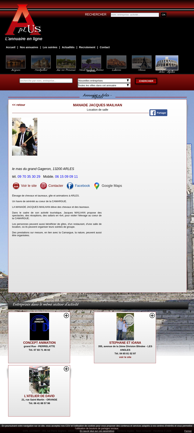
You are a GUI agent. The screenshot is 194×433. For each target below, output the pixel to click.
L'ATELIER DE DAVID (39, 396)
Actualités (68, 47)
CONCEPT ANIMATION (39, 342)
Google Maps (107, 186)
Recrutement (87, 47)
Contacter (51, 186)
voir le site (125, 357)
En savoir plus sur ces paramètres (97, 431)
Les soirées (50, 47)
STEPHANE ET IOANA (125, 342)
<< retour (18, 104)
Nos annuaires (29, 47)
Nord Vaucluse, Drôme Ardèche (91, 68)
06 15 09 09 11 (67, 176)
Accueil (10, 47)
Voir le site (24, 186)
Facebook (78, 186)
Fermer (188, 431)
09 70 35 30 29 (29, 176)
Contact (105, 47)
